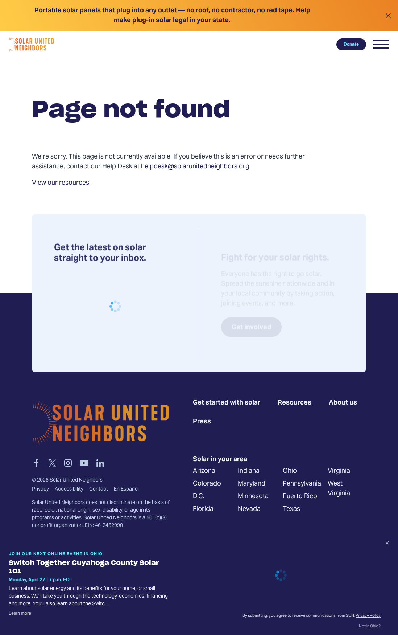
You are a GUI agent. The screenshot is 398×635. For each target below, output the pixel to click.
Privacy (40, 489)
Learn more (20, 613)
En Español (126, 489)
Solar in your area (220, 460)
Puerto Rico (300, 497)
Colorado (207, 484)
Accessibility (69, 489)
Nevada (249, 510)
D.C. (198, 497)
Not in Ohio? (370, 626)
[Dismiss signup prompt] (387, 544)
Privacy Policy (368, 616)
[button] (381, 44)
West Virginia (339, 489)
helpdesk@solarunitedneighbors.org (195, 167)
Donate (351, 44)
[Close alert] (388, 15)
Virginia (339, 471)
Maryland (251, 484)
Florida (203, 510)
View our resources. (61, 183)
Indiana (249, 471)
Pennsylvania (302, 484)
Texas (291, 510)
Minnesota (253, 497)
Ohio (290, 471)
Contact (98, 489)
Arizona (204, 471)
